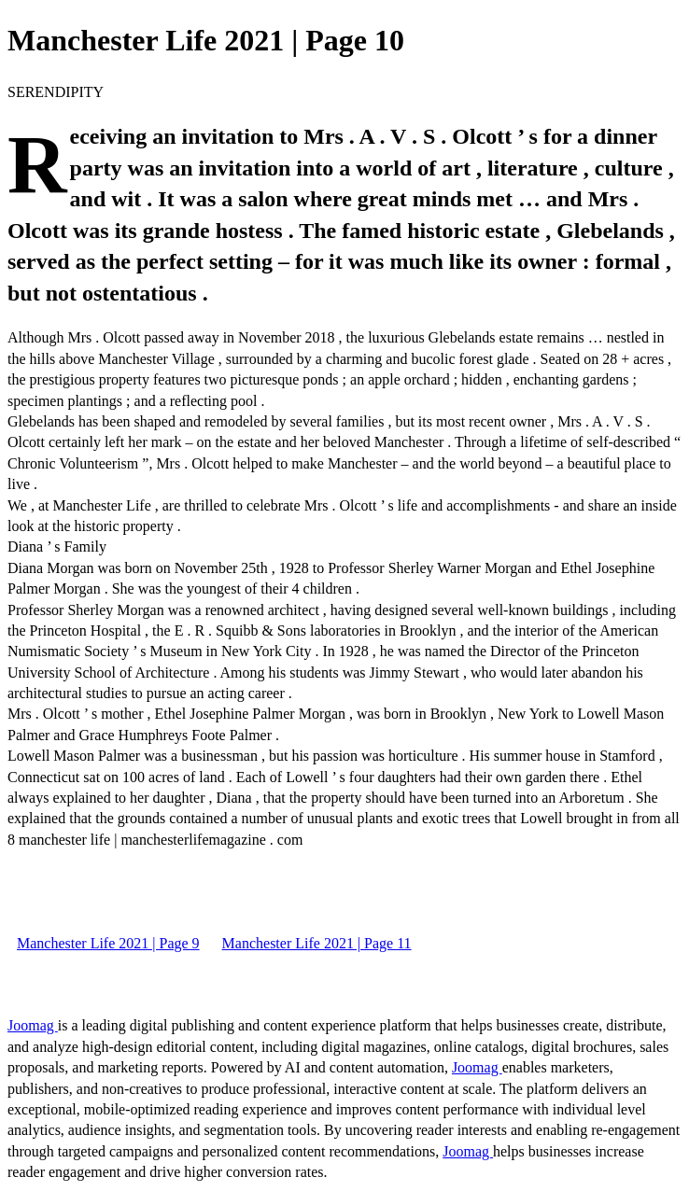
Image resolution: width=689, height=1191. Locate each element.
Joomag (32, 1025)
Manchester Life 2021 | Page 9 (108, 943)
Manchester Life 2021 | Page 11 (317, 943)
